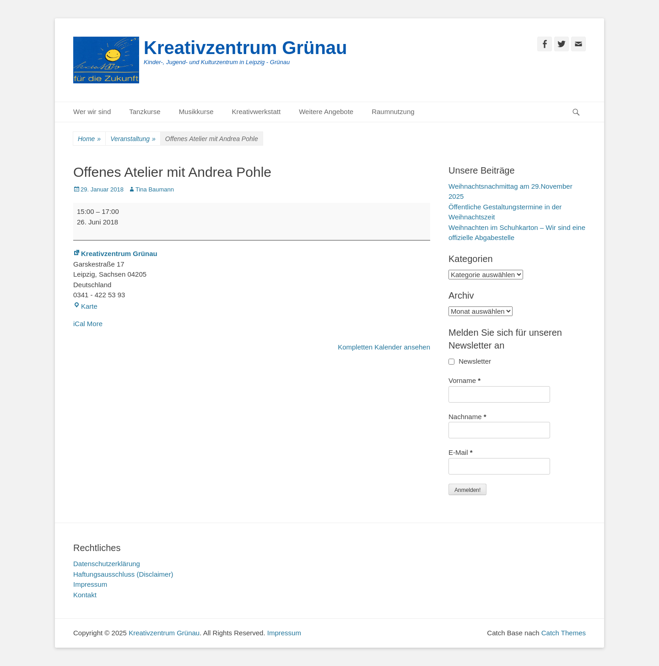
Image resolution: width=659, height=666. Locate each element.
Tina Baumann (154, 189)
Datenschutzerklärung (106, 564)
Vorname (464, 380)
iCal (79, 324)
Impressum (90, 584)
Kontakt (85, 595)
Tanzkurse (144, 111)
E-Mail (460, 452)
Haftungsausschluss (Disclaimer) (123, 574)
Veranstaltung (133, 139)
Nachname (467, 416)
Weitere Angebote (326, 111)
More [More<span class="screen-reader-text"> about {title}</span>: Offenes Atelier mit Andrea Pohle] (95, 324)
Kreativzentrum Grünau (245, 48)
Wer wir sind (92, 111)
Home (89, 139)
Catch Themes (563, 633)
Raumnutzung (393, 111)
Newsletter (469, 361)
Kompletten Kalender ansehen (384, 347)
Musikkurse (196, 111)
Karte (85, 306)
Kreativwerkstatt (256, 111)
